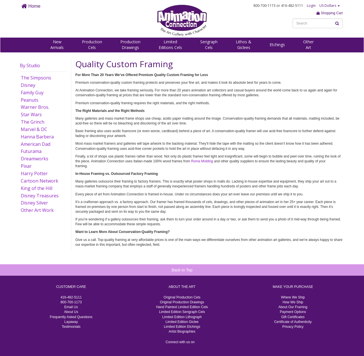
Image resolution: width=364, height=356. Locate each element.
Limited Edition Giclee (182, 322)
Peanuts (29, 100)
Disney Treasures (40, 196)
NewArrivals (57, 44)
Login (311, 5)
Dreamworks (34, 159)
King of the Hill (36, 188)
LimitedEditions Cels (170, 44)
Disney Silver (34, 203)
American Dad (35, 144)
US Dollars (329, 5)
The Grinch (32, 122)
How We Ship (293, 302)
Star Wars (31, 114)
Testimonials (71, 327)
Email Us (71, 307)
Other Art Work (37, 210)
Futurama (31, 151)
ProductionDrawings (130, 44)
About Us (71, 312)
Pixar (26, 166)
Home (30, 6)
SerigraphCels (209, 44)
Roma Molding (202, 161)
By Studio (30, 65)
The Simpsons (36, 78)
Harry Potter (34, 173)
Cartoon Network (39, 181)
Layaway (71, 322)
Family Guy (32, 92)
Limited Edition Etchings (182, 327)
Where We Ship (293, 297)
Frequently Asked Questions (71, 317)
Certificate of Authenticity (293, 322)
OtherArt (308, 44)
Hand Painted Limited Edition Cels (182, 307)
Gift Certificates (293, 317)
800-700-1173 (71, 302)
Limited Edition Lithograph (182, 317)
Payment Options (293, 312)
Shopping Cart (330, 13)
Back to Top (182, 270)
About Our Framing (292, 307)
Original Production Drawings (182, 302)
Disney (28, 85)
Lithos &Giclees (243, 44)
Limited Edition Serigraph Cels (182, 312)
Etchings (277, 44)
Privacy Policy (293, 327)
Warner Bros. (35, 107)
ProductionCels (92, 44)
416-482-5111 (71, 297)
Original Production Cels (182, 297)
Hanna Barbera (37, 137)
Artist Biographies (182, 332)
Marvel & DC (34, 129)
